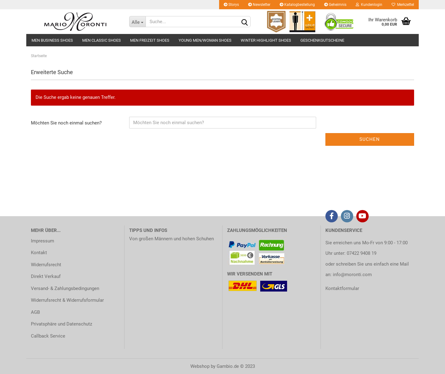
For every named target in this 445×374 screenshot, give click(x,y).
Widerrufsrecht (46, 264)
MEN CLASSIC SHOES (101, 40)
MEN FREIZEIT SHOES (149, 40)
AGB (35, 312)
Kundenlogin (369, 4)
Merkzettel (403, 4)
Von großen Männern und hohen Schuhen (171, 239)
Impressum (42, 241)
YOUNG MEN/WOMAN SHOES (205, 40)
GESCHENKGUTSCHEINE (322, 40)
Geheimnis (335, 4)
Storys (231, 4)
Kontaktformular (342, 288)
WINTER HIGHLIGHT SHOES (266, 40)
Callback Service (48, 336)
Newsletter (259, 4)
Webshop (200, 366)
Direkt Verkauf (46, 276)
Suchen (369, 139)
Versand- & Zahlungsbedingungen (65, 288)
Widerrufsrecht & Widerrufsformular (67, 300)
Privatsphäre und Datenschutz (61, 324)
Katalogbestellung (297, 4)
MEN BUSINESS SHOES (52, 40)
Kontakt (39, 252)
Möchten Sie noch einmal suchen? (66, 123)
